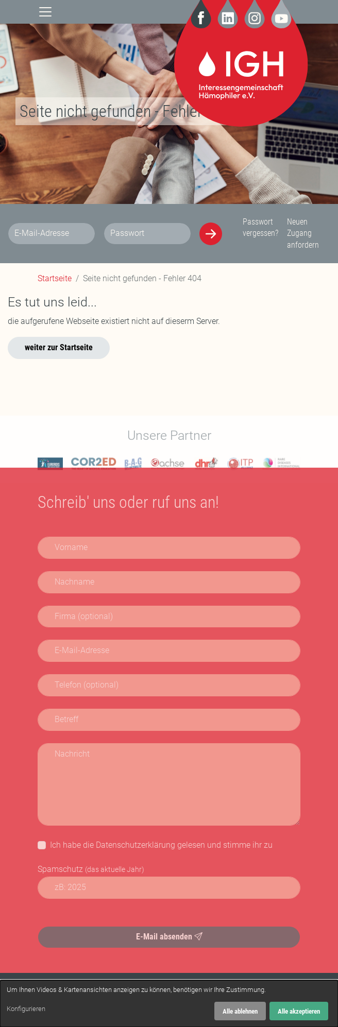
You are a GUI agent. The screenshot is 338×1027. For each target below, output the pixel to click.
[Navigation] (45, 11)
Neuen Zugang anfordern (303, 233)
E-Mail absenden (169, 937)
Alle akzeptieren (299, 1011)
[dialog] (169, 1003)
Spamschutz (91, 869)
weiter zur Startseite (59, 347)
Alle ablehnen (240, 1011)
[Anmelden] (210, 233)
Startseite (55, 278)
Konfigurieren (26, 1009)
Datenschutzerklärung (135, 845)
